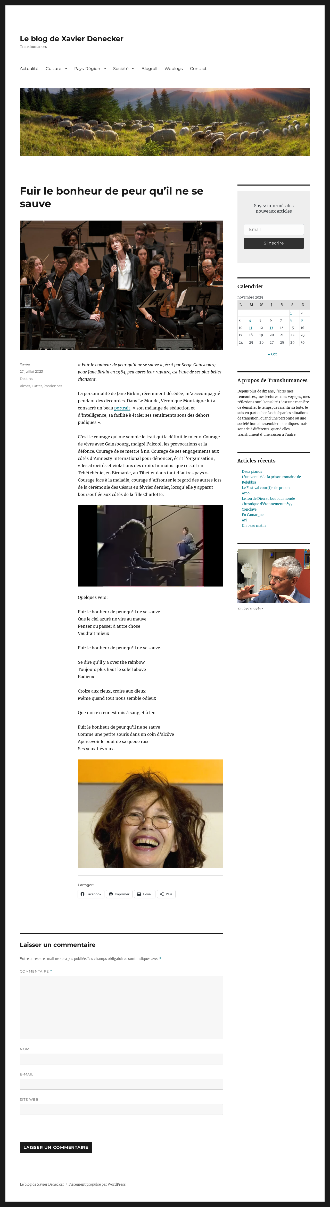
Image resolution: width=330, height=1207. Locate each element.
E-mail (27, 1074)
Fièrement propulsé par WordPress (97, 1184)
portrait (122, 407)
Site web (29, 1099)
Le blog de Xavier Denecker (71, 38)
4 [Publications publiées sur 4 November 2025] (250, 320)
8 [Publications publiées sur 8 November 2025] (291, 320)
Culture (53, 68)
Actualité (29, 68)
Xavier (25, 364)
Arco (246, 493)
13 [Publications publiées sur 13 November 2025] (271, 328)
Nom (24, 1049)
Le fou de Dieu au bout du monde (268, 498)
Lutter (37, 386)
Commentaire (36, 971)
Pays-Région (87, 68)
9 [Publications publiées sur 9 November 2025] (302, 320)
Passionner (53, 386)
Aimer (25, 386)
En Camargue (252, 515)
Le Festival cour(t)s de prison (266, 488)
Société (121, 68)
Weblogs (173, 68)
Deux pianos (252, 471)
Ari (244, 520)
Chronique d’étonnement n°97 (267, 504)
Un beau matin (254, 525)
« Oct (272, 354)
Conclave (249, 509)
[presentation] (55, 1131)
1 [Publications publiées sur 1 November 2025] (291, 313)
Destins (26, 379)
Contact (198, 68)
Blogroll (149, 68)
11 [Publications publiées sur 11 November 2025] (250, 328)
